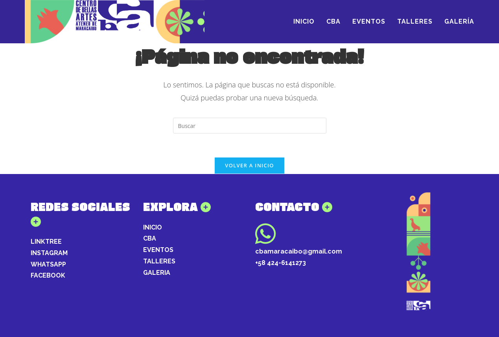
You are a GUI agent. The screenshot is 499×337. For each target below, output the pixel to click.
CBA (149, 238)
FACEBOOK (48, 275)
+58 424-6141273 (280, 263)
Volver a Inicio (249, 165)
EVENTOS (158, 250)
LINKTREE (46, 241)
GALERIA (156, 272)
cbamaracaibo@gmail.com (298, 251)
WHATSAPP (48, 264)
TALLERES (159, 261)
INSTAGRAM (49, 253)
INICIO (152, 227)
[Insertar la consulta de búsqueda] (249, 125)
